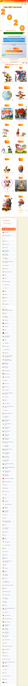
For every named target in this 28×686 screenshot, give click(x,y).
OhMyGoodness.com (14, 62)
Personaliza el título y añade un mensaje (13, 33)
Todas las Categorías (14, 51)
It (26, 4)
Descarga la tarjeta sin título (14, 41)
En (24, 4)
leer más (3, 55)
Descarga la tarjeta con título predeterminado (14, 38)
